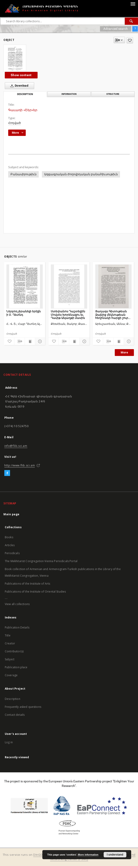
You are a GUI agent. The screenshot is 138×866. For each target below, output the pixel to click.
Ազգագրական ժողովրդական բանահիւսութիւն (81, 174)
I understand (115, 854)
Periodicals (12, 553)
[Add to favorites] (130, 40)
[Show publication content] (30, 341)
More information (88, 854)
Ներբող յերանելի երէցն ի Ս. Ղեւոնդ (23, 312)
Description (12, 699)
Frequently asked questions (23, 707)
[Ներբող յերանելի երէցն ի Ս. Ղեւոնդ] (25, 286)
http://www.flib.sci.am (19, 465)
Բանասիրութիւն (23, 174)
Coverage (11, 675)
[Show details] (39, 341)
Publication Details (17, 627)
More (124, 352)
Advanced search (115, 28)
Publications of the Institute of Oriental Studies (35, 591)
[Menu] (133, 3)
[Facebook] (7, 473)
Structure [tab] (112, 94)
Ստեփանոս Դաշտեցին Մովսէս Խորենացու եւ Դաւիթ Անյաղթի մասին (68, 314)
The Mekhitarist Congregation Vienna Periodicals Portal (41, 561)
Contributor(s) (14, 651)
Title (7, 635)
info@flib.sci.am (15, 446)
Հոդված (14, 123)
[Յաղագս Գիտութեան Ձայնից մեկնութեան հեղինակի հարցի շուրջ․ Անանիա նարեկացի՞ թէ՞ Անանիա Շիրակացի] (113, 286)
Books (9, 537)
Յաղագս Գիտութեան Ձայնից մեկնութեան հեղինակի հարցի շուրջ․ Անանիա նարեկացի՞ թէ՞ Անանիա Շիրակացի (113, 314)
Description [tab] (25, 94)
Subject (9, 659)
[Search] (131, 21)
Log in (9, 742)
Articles (10, 545)
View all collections (17, 604)
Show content (21, 75)
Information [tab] (69, 94)
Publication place (16, 667)
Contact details (15, 715)
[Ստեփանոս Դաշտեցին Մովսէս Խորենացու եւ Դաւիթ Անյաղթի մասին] (69, 286)
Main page (11, 514)
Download (18, 85)
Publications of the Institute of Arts (27, 584)
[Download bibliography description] (19, 341)
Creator (10, 643)
